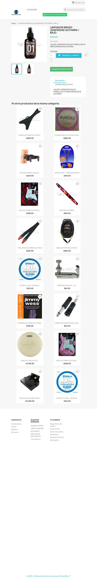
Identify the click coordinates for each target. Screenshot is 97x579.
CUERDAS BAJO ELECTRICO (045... (67, 135)
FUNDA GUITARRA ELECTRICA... (30, 135)
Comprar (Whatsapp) (61, 69)
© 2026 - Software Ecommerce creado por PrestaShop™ (48, 576)
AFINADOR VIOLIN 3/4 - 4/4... (67, 285)
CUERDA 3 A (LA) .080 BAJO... (29, 285)
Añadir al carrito (68, 55)
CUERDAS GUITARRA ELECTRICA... (29, 323)
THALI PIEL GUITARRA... (67, 210)
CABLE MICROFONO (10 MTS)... (67, 248)
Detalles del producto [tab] (64, 84)
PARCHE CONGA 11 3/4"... (30, 361)
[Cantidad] (52, 55)
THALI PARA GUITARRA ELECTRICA (30, 248)
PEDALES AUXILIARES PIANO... (30, 398)
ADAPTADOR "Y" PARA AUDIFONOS (67, 173)
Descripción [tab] (60, 80)
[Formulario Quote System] (48, 508)
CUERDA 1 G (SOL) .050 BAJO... (67, 398)
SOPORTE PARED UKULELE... (30, 173)
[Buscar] (74, 10)
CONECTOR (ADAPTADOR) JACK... (67, 323)
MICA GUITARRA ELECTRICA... (30, 210)
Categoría (32, 9)
